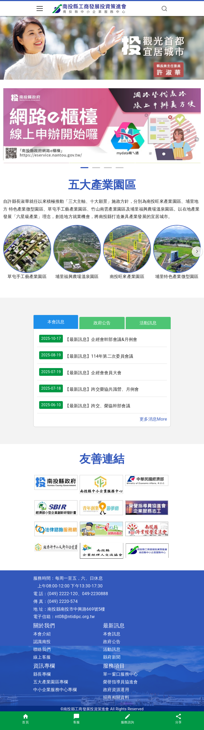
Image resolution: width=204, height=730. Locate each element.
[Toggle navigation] (39, 8)
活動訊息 (111, 649)
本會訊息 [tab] (55, 321)
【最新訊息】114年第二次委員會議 (99, 356)
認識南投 (42, 641)
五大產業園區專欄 (50, 681)
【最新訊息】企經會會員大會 (93, 372)
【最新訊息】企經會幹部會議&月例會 (101, 339)
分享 (178, 718)
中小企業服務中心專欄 (55, 689)
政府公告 (111, 641)
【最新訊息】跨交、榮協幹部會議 (97, 405)
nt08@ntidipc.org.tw (75, 616)
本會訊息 (111, 633)
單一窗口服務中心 (120, 674)
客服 (76, 718)
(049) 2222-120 (62, 593)
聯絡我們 (42, 649)
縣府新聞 (111, 657)
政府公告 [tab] (102, 322)
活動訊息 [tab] (148, 322)
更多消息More (153, 419)
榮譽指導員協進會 (120, 681)
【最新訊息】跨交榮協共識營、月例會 (102, 389)
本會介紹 (42, 633)
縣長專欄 (42, 674)
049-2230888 (95, 593)
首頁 (25, 718)
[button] (84, 167)
